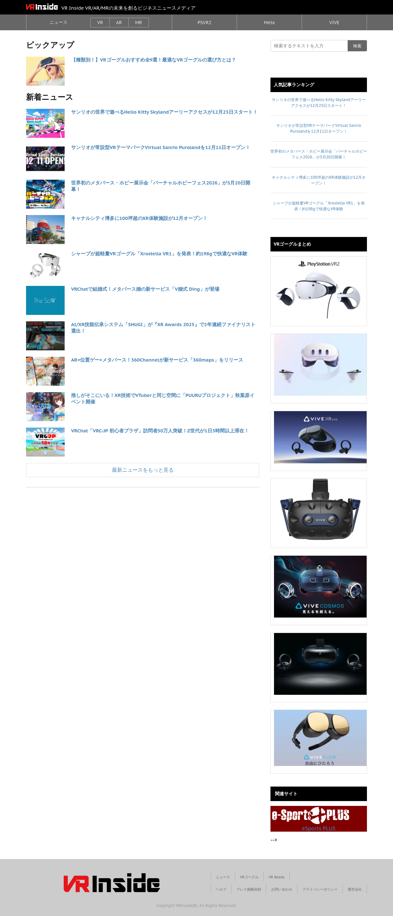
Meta (269, 22)
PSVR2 (204, 22)
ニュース (59, 22)
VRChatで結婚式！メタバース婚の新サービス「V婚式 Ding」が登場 (145, 289)
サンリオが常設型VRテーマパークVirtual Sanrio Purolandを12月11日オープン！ (160, 147)
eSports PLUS (310, 819)
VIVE (334, 22)
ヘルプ (221, 889)
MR (138, 22)
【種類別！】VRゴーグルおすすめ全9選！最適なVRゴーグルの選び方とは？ (153, 60)
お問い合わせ (281, 889)
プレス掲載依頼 (248, 889)
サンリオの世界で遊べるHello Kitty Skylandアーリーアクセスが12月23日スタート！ (164, 112)
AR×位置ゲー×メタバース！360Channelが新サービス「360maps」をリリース (157, 360)
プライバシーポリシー (320, 889)
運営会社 (355, 889)
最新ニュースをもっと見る (143, 470)
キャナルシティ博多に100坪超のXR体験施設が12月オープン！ (139, 218)
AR (119, 22)
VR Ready (277, 877)
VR (100, 22)
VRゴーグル (249, 877)
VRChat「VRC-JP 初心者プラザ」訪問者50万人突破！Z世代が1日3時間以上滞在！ (160, 431)
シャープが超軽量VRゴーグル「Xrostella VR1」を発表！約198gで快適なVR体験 (159, 253)
